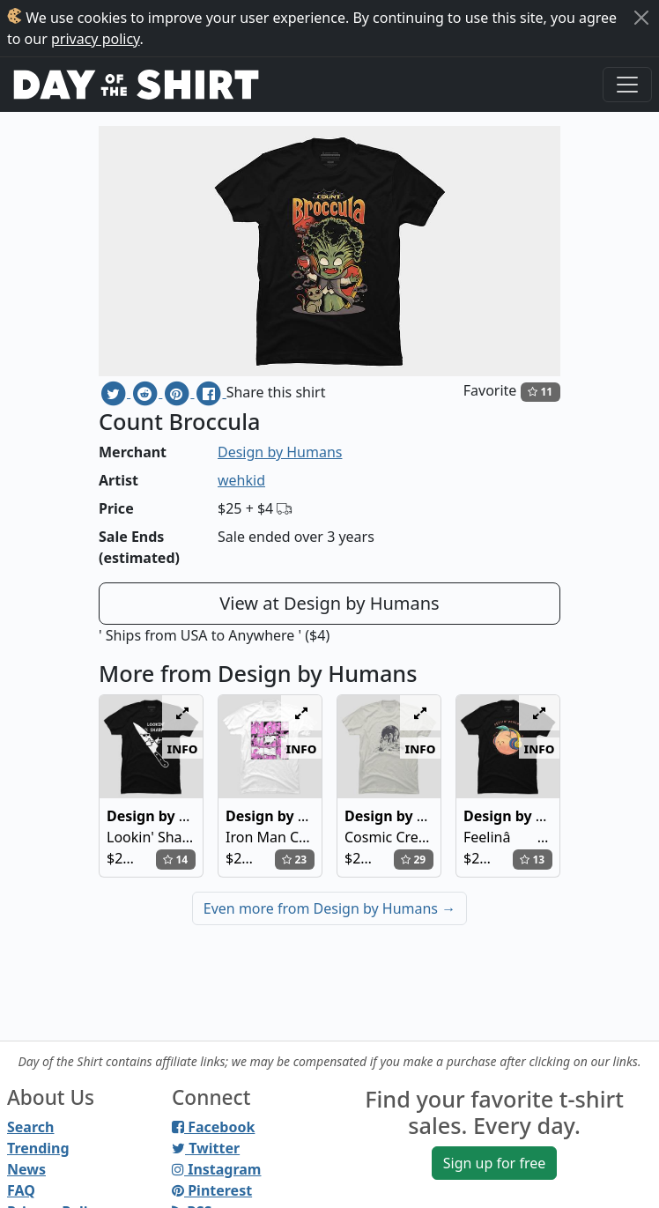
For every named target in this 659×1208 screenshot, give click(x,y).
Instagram (216, 1169)
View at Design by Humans (329, 603)
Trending (38, 1148)
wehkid (241, 480)
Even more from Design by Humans (329, 908)
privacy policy (95, 38)
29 (413, 859)
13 (532, 859)
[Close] (641, 17)
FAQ (21, 1190)
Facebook (213, 1127)
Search (30, 1127)
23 (294, 859)
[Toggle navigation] (627, 84)
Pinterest (212, 1190)
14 (175, 859)
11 (540, 391)
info (182, 748)
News (26, 1169)
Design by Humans (280, 452)
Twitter (206, 1148)
